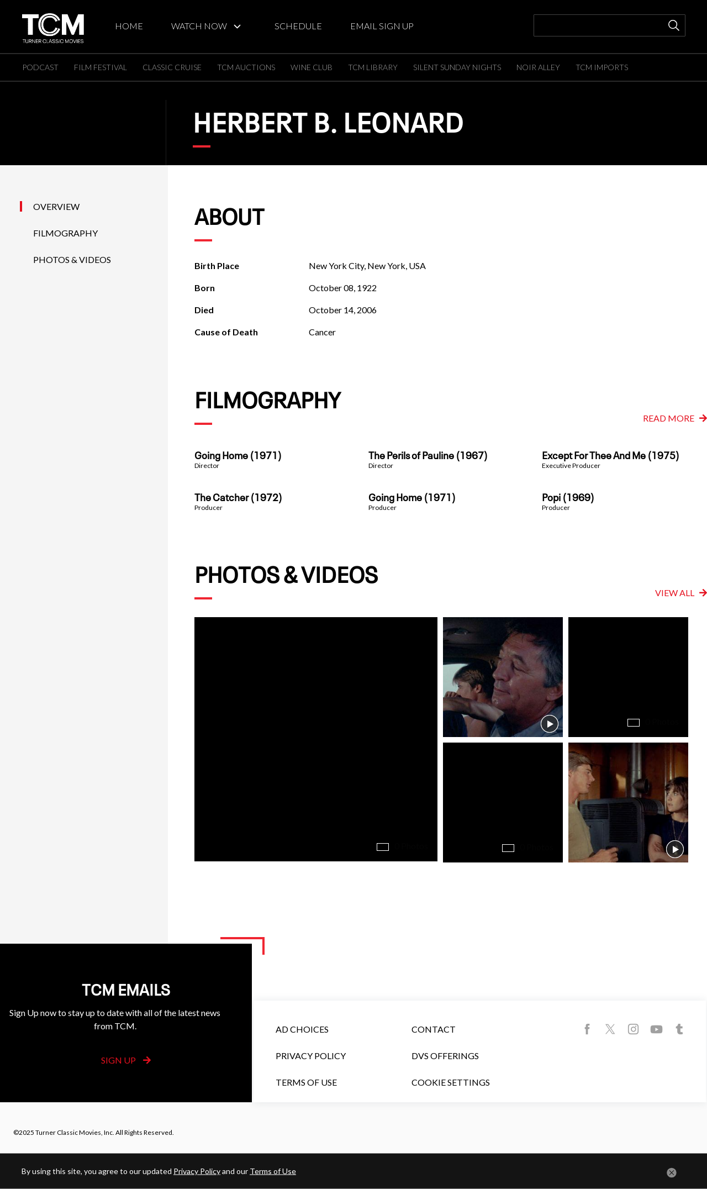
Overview (56, 206)
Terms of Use (306, 1082)
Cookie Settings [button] (450, 1082)
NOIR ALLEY (538, 67)
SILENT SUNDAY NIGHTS (457, 67)
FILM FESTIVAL (100, 67)
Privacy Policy (311, 1055)
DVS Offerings (445, 1055)
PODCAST (40, 67)
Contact (433, 1029)
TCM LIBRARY (373, 67)
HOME (129, 25)
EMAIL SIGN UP (382, 25)
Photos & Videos (72, 259)
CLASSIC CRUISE (172, 67)
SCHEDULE (298, 25)
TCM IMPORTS (602, 67)
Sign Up (126, 1060)
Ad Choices (302, 1029)
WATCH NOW (199, 25)
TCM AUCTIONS (246, 67)
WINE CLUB (312, 67)
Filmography (65, 233)
